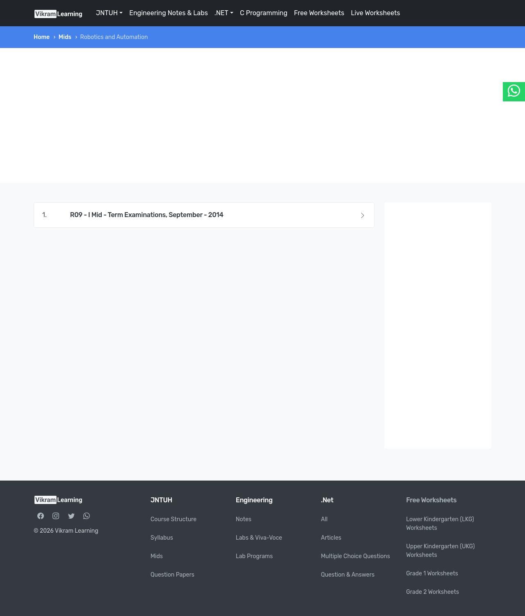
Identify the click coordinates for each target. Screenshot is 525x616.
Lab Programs (254, 556)
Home (42, 37)
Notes (243, 519)
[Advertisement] (262, 115)
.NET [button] (221, 13)
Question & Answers (348, 574)
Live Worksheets (375, 13)
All (324, 519)
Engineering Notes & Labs (168, 13)
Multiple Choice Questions (355, 556)
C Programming (264, 13)
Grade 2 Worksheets (432, 592)
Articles (331, 537)
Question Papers (172, 574)
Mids (65, 37)
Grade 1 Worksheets (432, 573)
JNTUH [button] (107, 13)
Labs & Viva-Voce (259, 537)
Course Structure (173, 519)
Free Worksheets (319, 13)
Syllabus (162, 537)
